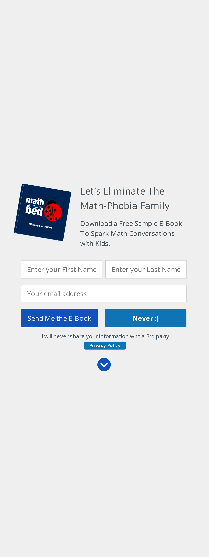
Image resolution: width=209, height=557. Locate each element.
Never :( (145, 318)
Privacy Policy (105, 345)
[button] (133, 233)
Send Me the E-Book (60, 318)
